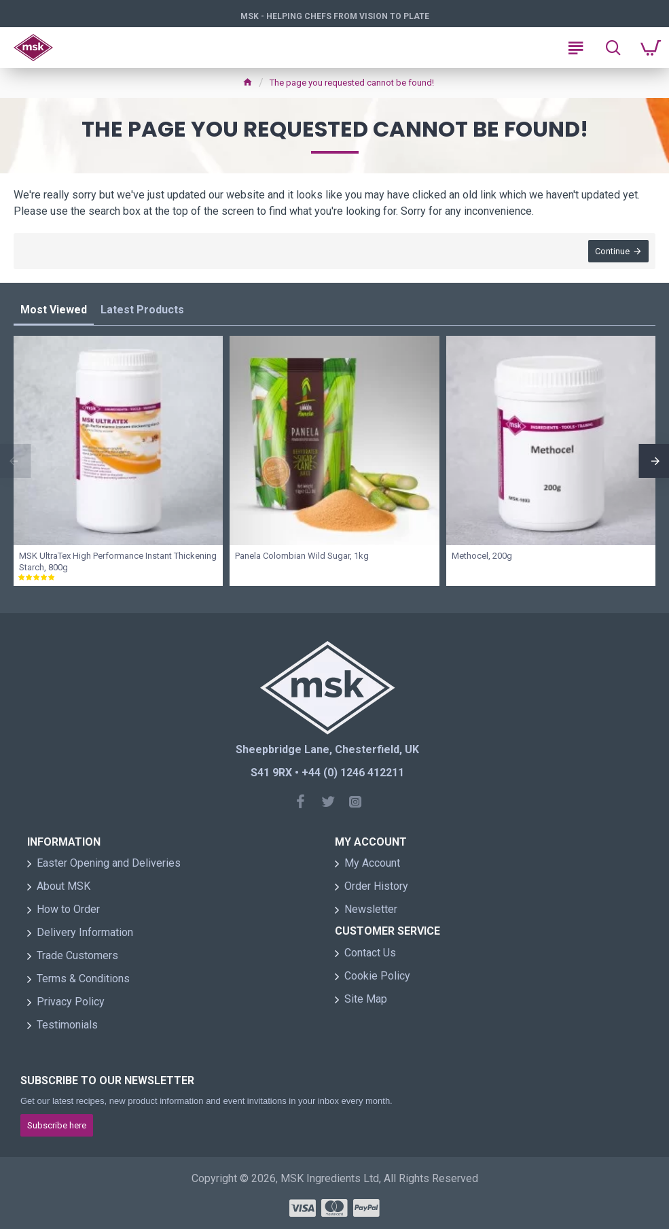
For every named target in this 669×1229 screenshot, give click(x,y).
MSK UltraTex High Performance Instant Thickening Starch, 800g (118, 561)
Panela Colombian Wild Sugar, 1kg (302, 556)
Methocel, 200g (482, 556)
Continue (612, 251)
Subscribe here (56, 1125)
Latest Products (142, 309)
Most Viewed (53, 309)
